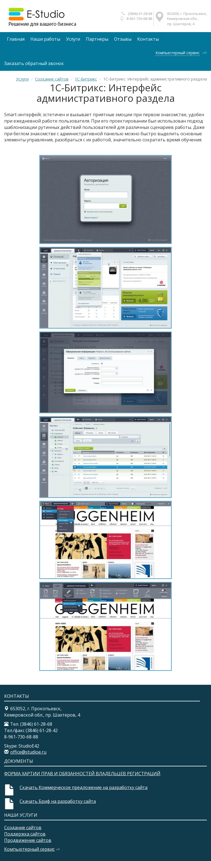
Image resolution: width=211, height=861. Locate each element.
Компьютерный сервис (177, 52)
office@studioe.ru (28, 752)
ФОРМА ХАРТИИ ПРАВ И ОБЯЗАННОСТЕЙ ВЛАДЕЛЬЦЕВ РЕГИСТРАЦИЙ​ (82, 774)
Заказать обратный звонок (34, 63)
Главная (16, 39)
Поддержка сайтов (25, 834)
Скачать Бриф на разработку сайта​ (58, 801)
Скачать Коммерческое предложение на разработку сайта (83, 787)
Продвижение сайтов (27, 840)
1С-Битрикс (86, 79)
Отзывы (122, 39)
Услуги (73, 39)
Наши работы (45, 39)
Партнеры (97, 39)
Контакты (148, 39)
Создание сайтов (51, 79)
